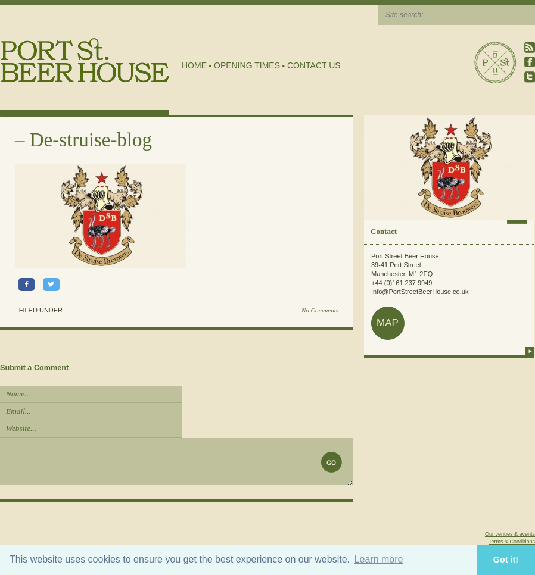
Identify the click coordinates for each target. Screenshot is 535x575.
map (388, 323)
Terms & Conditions (512, 542)
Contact (384, 231)
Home (194, 65)
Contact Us (314, 65)
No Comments (319, 310)
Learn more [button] (378, 559)
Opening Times (247, 65)
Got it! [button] (505, 559)
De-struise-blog (91, 140)
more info (529, 351)
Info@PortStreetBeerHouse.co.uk (419, 291)
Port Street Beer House (495, 62)
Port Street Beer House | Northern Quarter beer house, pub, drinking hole (85, 60)
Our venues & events (510, 534)
